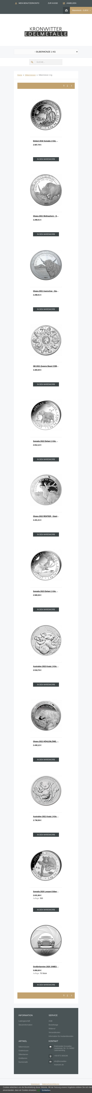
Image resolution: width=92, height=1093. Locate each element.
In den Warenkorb (46, 159)
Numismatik (23, 1062)
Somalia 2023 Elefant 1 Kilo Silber (47, 591)
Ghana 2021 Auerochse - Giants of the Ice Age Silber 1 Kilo (47, 291)
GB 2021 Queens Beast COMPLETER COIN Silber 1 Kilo (47, 366)
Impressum (35, 1084)
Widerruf (52, 1029)
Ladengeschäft (24, 1021)
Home (19, 75)
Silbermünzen (30, 75)
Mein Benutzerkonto (29, 3)
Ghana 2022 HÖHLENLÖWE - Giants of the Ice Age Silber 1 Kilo (47, 741)
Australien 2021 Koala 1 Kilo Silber (47, 816)
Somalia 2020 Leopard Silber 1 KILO (47, 892)
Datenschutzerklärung (50, 1084)
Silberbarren (23, 1054)
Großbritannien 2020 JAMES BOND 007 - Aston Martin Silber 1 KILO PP (47, 967)
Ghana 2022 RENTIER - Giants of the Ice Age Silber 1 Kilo (47, 516)
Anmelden (71, 3)
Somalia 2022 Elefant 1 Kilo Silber (47, 441)
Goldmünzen (24, 1051)
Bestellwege (53, 1025)
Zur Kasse (53, 3)
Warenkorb (76, 10)
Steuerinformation (25, 1025)
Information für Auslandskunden (61, 1036)
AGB (50, 1021)
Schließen (46, 1090)
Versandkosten (54, 1032)
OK (38, 1090)
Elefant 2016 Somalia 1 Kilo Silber (47, 141)
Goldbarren (23, 1058)
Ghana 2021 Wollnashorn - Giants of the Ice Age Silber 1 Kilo (47, 216)
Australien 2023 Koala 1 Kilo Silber (47, 666)
